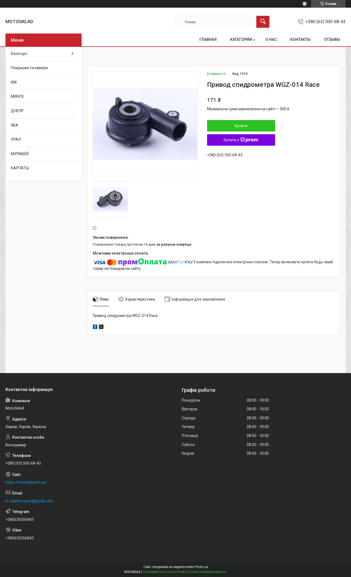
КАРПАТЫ (20, 168)
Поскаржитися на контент (163, 572)
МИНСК (17, 96)
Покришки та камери (29, 68)
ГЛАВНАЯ (208, 39)
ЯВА (14, 125)
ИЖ (14, 82)
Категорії (19, 53)
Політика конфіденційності (206, 572)
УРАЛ (16, 139)
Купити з (241, 140)
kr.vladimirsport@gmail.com (29, 501)
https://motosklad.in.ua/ (26, 482)
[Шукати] (262, 22)
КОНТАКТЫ (300, 39)
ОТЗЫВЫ (332, 39)
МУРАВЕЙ (20, 154)
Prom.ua (201, 567)
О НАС (271, 39)
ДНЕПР (17, 111)
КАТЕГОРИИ (241, 39)
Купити (241, 126)
